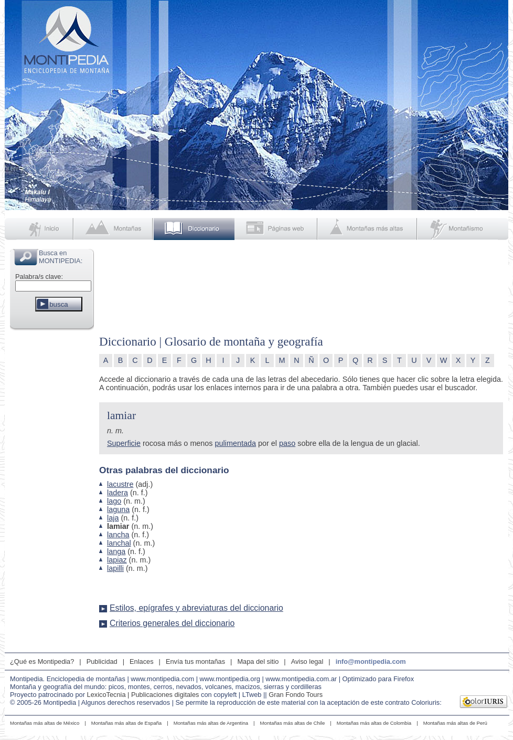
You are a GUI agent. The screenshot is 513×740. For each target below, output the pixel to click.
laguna (118, 509)
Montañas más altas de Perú (455, 723)
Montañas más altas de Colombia (374, 723)
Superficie (124, 443)
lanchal (119, 543)
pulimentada (235, 443)
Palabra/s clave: (39, 276)
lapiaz (117, 560)
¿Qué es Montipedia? (42, 661)
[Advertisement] (52, 490)
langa (116, 551)
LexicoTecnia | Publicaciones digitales (143, 695)
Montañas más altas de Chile (292, 723)
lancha (118, 534)
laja (113, 518)
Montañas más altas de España (126, 723)
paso (287, 443)
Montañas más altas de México (44, 723)
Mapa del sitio (258, 661)
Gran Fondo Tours (296, 695)
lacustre (120, 484)
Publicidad (102, 661)
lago (114, 501)
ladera (117, 492)
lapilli (115, 568)
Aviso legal (307, 661)
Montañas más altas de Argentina (211, 723)
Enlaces (142, 661)
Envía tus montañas (195, 661)
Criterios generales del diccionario (172, 623)
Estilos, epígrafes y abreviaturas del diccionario (196, 607)
